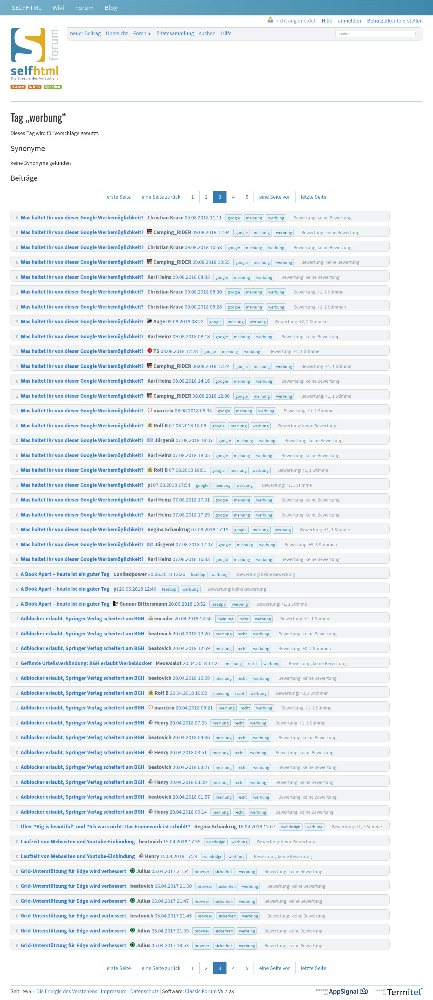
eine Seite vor (274, 197)
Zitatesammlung (175, 33)
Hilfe (226, 33)
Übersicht (117, 33)
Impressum (114, 991)
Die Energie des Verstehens (66, 991)
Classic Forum (201, 991)
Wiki (58, 7)
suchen (207, 33)
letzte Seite (313, 197)
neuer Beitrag (85, 33)
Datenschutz (144, 991)
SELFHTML (26, 7)
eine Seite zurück (161, 197)
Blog (111, 7)
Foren (139, 33)
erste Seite (119, 197)
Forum (84, 7)
